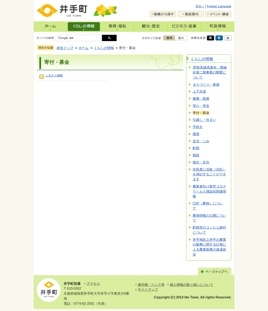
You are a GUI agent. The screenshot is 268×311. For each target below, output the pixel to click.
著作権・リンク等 (151, 284)
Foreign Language (219, 6)
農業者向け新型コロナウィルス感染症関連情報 (209, 191)
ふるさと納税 (54, 75)
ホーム (84, 48)
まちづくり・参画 (206, 84)
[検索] (80, 38)
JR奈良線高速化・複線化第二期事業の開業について (210, 72)
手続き (198, 127)
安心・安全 (201, 106)
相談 (196, 155)
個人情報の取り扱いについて (191, 284)
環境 (196, 134)
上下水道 (199, 91)
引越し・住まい (204, 120)
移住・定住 (201, 162)
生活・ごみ (201, 141)
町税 (196, 148)
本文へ (200, 6)
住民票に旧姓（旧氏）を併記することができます (209, 174)
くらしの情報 (104, 48)
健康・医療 (201, 98)
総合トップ (65, 48)
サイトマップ (148, 289)
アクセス (93, 283)
